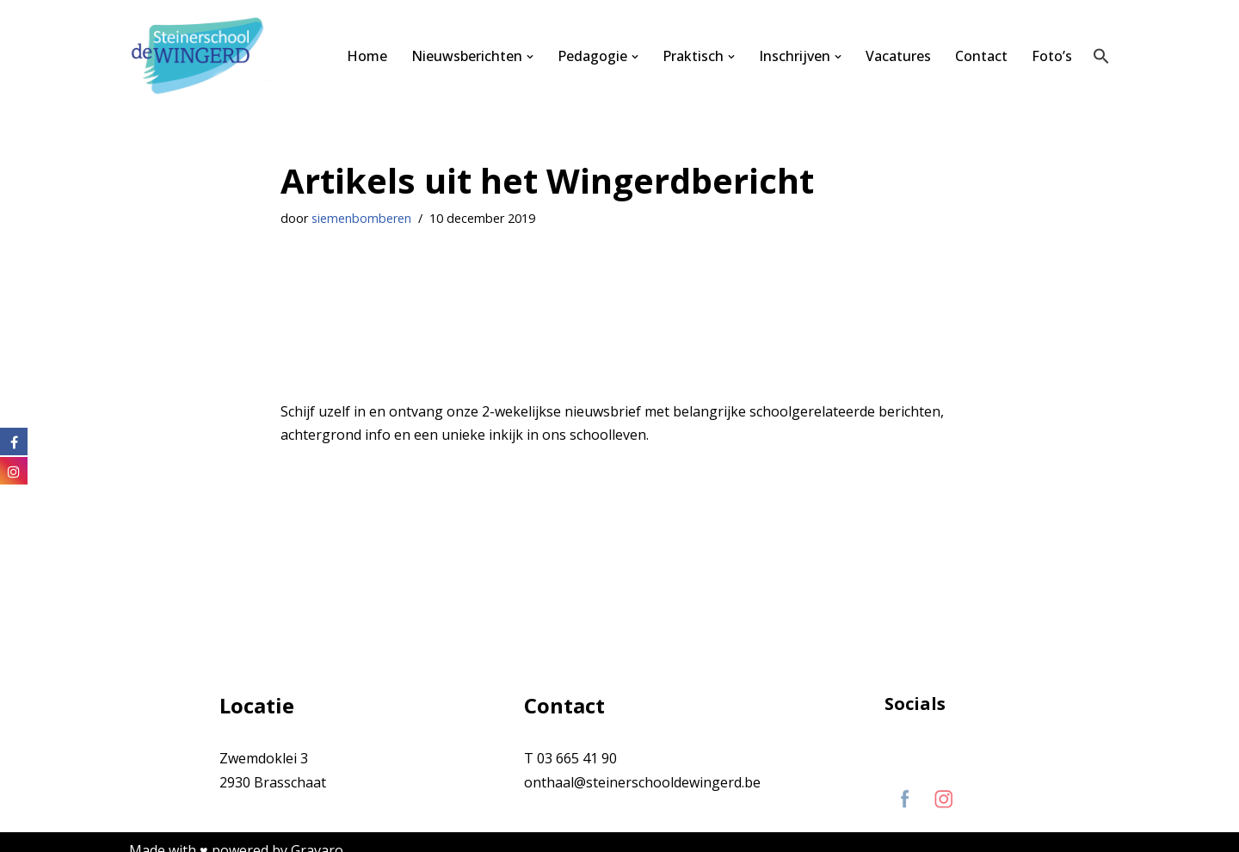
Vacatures (898, 55)
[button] (530, 56)
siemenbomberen (361, 218)
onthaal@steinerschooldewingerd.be (642, 782)
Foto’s (1052, 55)
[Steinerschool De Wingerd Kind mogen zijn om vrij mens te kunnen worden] (202, 56)
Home (367, 55)
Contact (981, 55)
